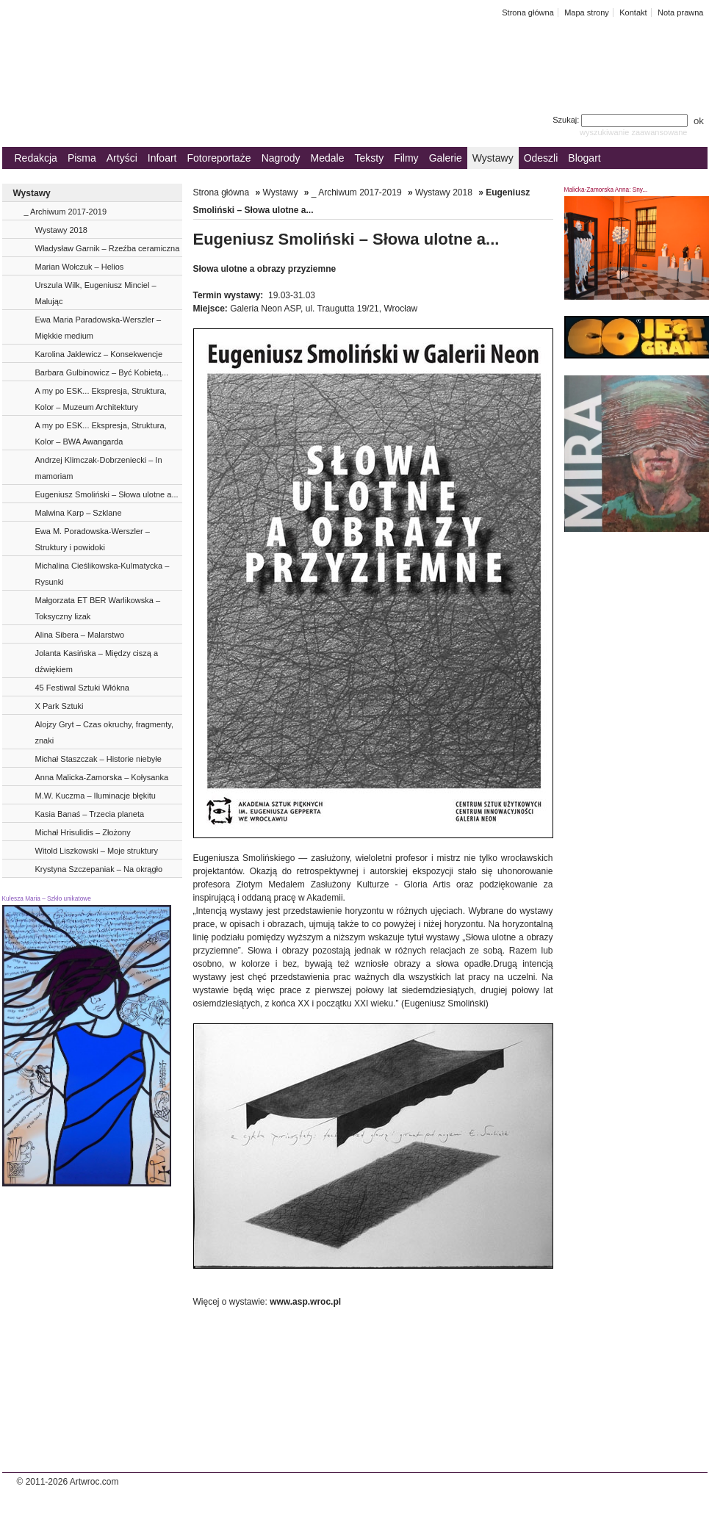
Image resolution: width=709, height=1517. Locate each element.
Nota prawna (681, 12)
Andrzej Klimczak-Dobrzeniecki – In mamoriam (98, 467)
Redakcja (36, 158)
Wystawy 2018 (61, 230)
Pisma (82, 158)
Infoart (162, 158)
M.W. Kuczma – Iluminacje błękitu (95, 795)
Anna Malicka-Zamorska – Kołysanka (102, 777)
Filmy (406, 158)
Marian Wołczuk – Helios (79, 266)
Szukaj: (621, 119)
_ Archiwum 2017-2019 (65, 211)
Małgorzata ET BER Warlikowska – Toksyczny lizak (98, 608)
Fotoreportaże (219, 158)
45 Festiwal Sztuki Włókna (82, 687)
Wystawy (493, 158)
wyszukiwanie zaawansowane (634, 132)
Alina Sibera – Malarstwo (80, 634)
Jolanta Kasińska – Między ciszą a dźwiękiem (97, 661)
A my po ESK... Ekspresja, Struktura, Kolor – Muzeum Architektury (101, 398)
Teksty (369, 158)
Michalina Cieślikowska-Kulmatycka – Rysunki (102, 573)
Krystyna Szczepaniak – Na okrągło (99, 869)
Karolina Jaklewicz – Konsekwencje (99, 354)
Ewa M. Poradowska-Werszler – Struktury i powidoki (92, 539)
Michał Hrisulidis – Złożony (83, 832)
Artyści (122, 158)
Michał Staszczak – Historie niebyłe (98, 758)
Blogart (584, 158)
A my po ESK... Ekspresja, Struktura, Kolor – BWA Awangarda (101, 433)
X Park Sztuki (59, 706)
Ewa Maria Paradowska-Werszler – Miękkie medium (98, 327)
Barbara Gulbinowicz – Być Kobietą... (102, 372)
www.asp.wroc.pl (305, 1302)
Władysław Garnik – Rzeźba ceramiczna (107, 248)
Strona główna (528, 12)
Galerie (445, 158)
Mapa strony (586, 12)
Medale (328, 158)
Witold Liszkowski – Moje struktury (97, 850)
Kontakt (633, 12)
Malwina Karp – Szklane (78, 512)
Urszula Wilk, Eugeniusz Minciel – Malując (95, 293)
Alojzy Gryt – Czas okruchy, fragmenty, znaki (104, 732)
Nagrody (281, 158)
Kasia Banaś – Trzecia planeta (90, 814)
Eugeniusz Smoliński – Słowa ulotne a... (107, 494)
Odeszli (541, 158)
